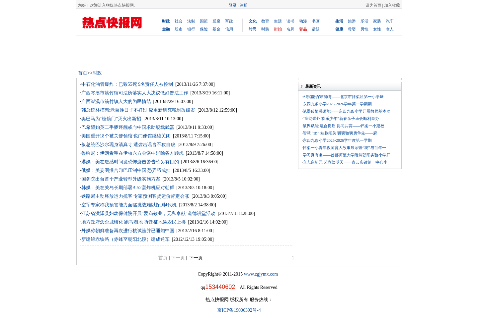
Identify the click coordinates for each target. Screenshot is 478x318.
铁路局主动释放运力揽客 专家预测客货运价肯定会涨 (135, 196)
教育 (265, 21)
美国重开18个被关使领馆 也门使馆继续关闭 (126, 135)
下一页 (196, 257)
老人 (390, 29)
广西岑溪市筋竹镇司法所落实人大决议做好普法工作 (134, 92)
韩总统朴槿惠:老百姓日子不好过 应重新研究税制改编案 (138, 110)
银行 (191, 29)
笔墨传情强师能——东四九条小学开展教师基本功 (346, 111)
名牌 (290, 29)
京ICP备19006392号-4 (239, 310)
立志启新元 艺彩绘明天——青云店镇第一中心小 (345, 162)
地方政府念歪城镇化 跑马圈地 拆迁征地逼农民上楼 (133, 222)
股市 (179, 29)
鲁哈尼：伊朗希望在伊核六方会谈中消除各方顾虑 (132, 153)
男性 (364, 29)
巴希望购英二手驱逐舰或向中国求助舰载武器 (127, 127)
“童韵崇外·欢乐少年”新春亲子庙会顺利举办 (341, 118)
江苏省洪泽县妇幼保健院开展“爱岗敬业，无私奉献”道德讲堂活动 (148, 213)
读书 (290, 21)
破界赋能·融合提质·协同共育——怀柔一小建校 (343, 126)
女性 (377, 29)
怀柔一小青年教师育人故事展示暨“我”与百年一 (344, 147)
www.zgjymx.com (261, 274)
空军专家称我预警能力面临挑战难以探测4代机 (129, 204)
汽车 (390, 21)
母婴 (352, 29)
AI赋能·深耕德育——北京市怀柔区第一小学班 (343, 96)
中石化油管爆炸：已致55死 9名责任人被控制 (127, 84)
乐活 (364, 21)
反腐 (216, 21)
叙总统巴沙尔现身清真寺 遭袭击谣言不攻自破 (128, 144)
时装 (265, 29)
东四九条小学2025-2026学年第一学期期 (337, 104)
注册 (244, 5)
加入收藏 (392, 5)
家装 (377, 21)
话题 (316, 29)
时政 (97, 73)
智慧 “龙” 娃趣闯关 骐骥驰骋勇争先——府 (340, 133)
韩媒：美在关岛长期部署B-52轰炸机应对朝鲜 (127, 187)
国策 (204, 21)
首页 (82, 73)
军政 (229, 21)
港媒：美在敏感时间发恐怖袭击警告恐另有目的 (130, 161)
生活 (278, 21)
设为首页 (373, 5)
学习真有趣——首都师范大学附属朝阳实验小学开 (346, 155)
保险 (204, 29)
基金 (216, 29)
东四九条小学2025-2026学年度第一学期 (337, 140)
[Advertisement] (197, 52)
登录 (233, 5)
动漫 (303, 21)
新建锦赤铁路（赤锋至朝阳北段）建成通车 (125, 239)
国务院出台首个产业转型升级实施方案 (120, 179)
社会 (179, 21)
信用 (229, 29)
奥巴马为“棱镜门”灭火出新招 (111, 118)
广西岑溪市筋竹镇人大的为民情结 (116, 101)
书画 (316, 21)
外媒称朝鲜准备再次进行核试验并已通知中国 (127, 230)
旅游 (352, 21)
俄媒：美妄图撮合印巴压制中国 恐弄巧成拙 (126, 170)
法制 (191, 21)
